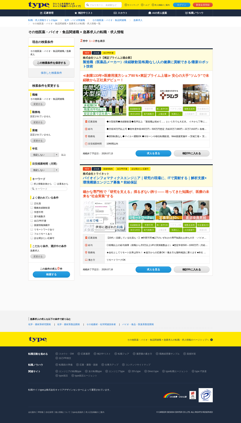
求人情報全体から (43, 183)
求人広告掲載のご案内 (94, 412)
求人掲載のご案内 (162, 5)
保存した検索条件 (51, 72)
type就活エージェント (86, 375)
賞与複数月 (39, 216)
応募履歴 (85, 353)
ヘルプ (146, 5)
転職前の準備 (65, 364)
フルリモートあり (43, 233)
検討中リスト (104, 353)
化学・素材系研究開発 (39, 324)
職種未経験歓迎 (42, 207)
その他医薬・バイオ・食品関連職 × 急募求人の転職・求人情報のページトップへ (168, 340)
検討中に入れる (191, 153)
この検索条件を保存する (51, 62)
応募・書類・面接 (89, 364)
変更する (38, 104)
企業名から (62, 183)
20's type (136, 371)
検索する (51, 274)
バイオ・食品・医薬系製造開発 (138, 324)
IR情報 (40, 412)
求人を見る (153, 153)
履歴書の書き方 (144, 353)
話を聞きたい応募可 (44, 238)
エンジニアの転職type (70, 371)
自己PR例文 (65, 358)
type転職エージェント (177, 371)
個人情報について (62, 412)
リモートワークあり (44, 229)
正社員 (37, 203)
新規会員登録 (203, 5)
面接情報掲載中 (42, 225)
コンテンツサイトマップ (138, 364)
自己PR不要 (40, 220)
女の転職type (95, 371)
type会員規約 (77, 412)
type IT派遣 (201, 371)
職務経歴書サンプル (169, 353)
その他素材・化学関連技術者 (101, 324)
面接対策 (191, 353)
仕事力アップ (111, 364)
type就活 (63, 375)
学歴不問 (38, 212)
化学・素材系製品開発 (68, 324)
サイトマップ (133, 5)
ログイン (181, 5)
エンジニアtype (116, 371)
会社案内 (32, 412)
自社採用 (49, 412)
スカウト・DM (66, 353)
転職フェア (123, 353)
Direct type (153, 371)
